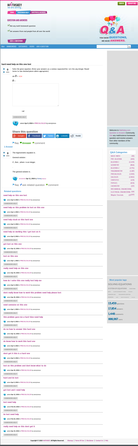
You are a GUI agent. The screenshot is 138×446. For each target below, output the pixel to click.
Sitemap (70, 440)
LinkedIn (62, 136)
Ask (111, 135)
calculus (133, 297)
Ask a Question (42, 46)
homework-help (112, 294)
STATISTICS (115, 180)
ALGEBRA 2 (115, 168)
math (109, 291)
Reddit (75, 136)
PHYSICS (114, 183)
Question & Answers (117, 133)
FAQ (106, 440)
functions (133, 288)
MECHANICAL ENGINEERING (121, 189)
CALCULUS (114, 177)
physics (130, 291)
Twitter (48, 136)
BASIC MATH (115, 156)
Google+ (18, 136)
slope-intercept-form (120, 291)
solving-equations (120, 284)
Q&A (3, 46)
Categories (23, 46)
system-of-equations (117, 288)
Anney (39, 178)
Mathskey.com (124, 130)
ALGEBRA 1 (115, 162)
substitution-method (125, 297)
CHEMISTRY (115, 186)
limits (117, 297)
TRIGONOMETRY (116, 171)
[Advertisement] (119, 88)
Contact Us (99, 440)
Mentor (44, 178)
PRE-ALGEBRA (116, 159)
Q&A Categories (118, 152)
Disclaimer (90, 440)
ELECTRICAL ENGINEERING (120, 192)
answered (22, 178)
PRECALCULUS (116, 174)
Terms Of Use (79, 440)
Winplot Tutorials (117, 195)
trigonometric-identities (124, 294)
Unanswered (11, 46)
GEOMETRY (115, 165)
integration (110, 297)
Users (32, 46)
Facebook (33, 136)
